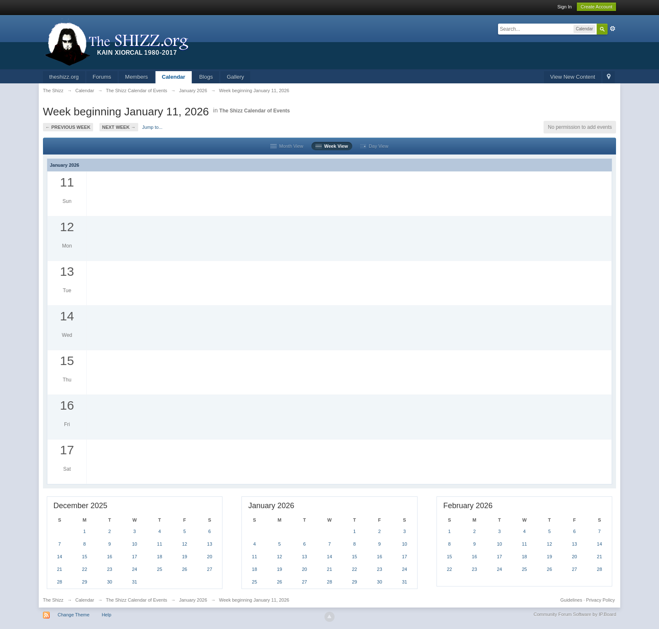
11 (159, 543)
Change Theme (74, 614)
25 (159, 569)
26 (184, 569)
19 (184, 556)
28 (59, 581)
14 (59, 556)
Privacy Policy (600, 599)
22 (84, 569)
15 (84, 556)
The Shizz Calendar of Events (255, 111)
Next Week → (118, 127)
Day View (374, 146)
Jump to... (152, 127)
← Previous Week (68, 127)
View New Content (572, 77)
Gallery (235, 77)
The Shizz (53, 599)
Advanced (612, 28)
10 (134, 543)
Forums (102, 77)
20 (209, 556)
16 (109, 556)
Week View (332, 146)
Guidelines (571, 599)
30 (109, 581)
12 (184, 543)
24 (134, 569)
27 (209, 569)
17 (134, 556)
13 (209, 543)
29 (84, 581)
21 (59, 569)
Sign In (564, 6)
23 (109, 569)
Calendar (173, 77)
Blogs (206, 77)
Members (136, 77)
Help (106, 614)
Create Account (596, 6)
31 (134, 581)
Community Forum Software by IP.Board (574, 614)
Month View (287, 146)
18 (159, 556)
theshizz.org (64, 77)
